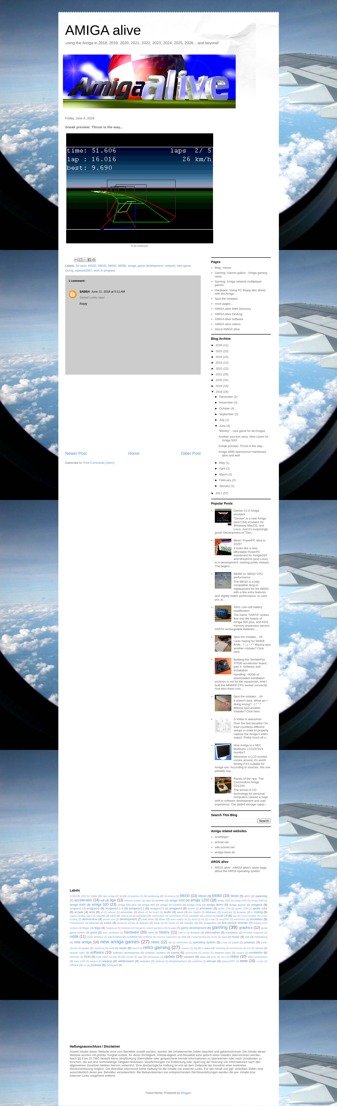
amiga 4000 (78, 904)
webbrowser (126, 961)
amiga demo (215, 904)
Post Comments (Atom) (98, 462)
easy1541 (224, 919)
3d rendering (151, 896)
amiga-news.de (225, 852)
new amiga (82, 942)
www (244, 961)
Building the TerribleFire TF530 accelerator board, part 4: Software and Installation (250, 665)
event (107, 923)
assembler (126, 912)
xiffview (74, 964)
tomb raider (102, 957)
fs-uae (172, 927)
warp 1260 (79, 961)
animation (205, 908)
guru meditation (111, 932)
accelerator (83, 900)
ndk (247, 936)
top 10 (116, 956)
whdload (159, 961)
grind (93, 932)
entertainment (77, 923)
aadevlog (261, 896)
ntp (170, 942)
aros (92, 912)
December (226, 396)
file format (170, 923)
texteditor (75, 957)
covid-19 (221, 915)
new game (184, 265)
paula (235, 942)
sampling (220, 948)
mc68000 (132, 936)
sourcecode (191, 953)
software (97, 952)
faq (133, 923)
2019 (219, 386)
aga (113, 900)
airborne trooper (132, 900)
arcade (79, 912)
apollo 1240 (224, 908)
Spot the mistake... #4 (248, 696)
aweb (180, 912)
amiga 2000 (224, 900)
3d (120, 896)
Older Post (191, 453)
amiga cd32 (194, 904)
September (227, 414)
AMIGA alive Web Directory (233, 308)
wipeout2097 (83, 270)
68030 (92, 265)
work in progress (104, 270)
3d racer (81, 265)
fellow (157, 923)
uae (140, 956)
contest (208, 916)
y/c (84, 965)
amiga (132, 265)
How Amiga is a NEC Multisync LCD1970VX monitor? (248, 749)
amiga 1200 (199, 900)
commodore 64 (177, 916)
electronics (239, 919)
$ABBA (85, 291)
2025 (219, 351)
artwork (112, 912)
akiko (148, 900)
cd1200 (100, 915)
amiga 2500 (240, 900)
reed (111, 948)
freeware (125, 928)
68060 (112, 265)
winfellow (197, 961)
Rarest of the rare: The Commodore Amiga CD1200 (249, 782)
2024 (219, 357)
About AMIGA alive (227, 329)
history (164, 932)
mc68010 (147, 937)
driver (162, 919)
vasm (213, 957)
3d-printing (169, 896)
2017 (219, 493)
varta (203, 956)
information (212, 932)
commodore (158, 916)
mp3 (224, 936)
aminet (191, 908)
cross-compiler (249, 916)
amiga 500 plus (127, 904)
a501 (247, 896)
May (222, 462)
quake (85, 948)
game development (150, 265)
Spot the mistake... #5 (248, 637)
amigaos (256, 904)
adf (102, 900)
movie (214, 937)
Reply (83, 303)
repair (123, 948)
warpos (94, 961)
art (102, 912)
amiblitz (160, 900)
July (222, 420)
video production (257, 956)
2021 (219, 374)
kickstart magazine (253, 932)
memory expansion (167, 937)
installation (232, 932)
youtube (96, 965)
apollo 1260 (241, 908)
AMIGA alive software (229, 319)
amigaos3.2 (136, 908)
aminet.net (222, 842)
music (236, 937)
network (170, 265)
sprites (206, 953)
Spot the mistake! (226, 298)
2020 (219, 380)
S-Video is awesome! (248, 719)
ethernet (94, 922)
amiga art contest (170, 904)
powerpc (249, 942)
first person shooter (235, 923)
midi (183, 936)
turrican (129, 957)
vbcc (223, 957)
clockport (141, 915)
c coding (257, 912)
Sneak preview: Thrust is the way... (241, 446)
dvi (202, 919)
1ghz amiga (108, 896)
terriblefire (256, 952)
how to (182, 932)
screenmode (235, 948)
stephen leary (222, 952)
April (222, 468)
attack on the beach (148, 912)
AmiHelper (222, 837)
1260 (83, 896)
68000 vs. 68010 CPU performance (248, 575)
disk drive (148, 919)
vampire (189, 956)
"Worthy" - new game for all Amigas (241, 431)
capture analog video (81, 916)
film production (207, 922)
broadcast (227, 912)
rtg (195, 948)
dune (194, 919)
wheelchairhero (178, 961)
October (225, 408)
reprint (135, 948)
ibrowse (195, 932)
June (223, 426)
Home (133, 453)
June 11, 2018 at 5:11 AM (108, 291)
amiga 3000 (257, 900)
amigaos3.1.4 (114, 908)
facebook (122, 923)
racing (69, 270)
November (226, 402)
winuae (211, 961)
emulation (256, 919)
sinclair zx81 (77, 952)
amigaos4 (175, 908)
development (128, 919)
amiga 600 (148, 904)
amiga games (237, 904)
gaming (220, 927)
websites (145, 961)
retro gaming (156, 947)
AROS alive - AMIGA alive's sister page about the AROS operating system (241, 869)
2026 (219, 345)
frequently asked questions (149, 928)
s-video (206, 948)
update (169, 956)
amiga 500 (100, 904)
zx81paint (112, 964)
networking (260, 936)
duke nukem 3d (178, 919)
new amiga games (120, 941)
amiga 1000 (177, 900)
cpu (235, 916)
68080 (122, 265)
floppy (85, 927)
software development (126, 952)
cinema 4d (126, 916)
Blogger (186, 1093)
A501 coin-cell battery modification (248, 608)
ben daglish (194, 912)
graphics (245, 928)
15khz (93, 896)
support (240, 953)
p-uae (224, 942)
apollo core (259, 908)
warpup (107, 961)
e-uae (212, 919)
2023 (219, 362)
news (155, 942)
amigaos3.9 (157, 908)
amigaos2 (76, 908)
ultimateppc (153, 957)
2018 (219, 391)
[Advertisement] (133, 413)
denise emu (109, 919)
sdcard (259, 948)
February (225, 480)
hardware (131, 932)
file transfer (187, 922)
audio (167, 912)
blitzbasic (210, 912)
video (234, 956)
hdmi (151, 932)
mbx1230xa (115, 936)
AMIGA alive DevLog (228, 314)
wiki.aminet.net (225, 847)
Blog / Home (223, 267)
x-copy (259, 961)
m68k (74, 937)
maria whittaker (95, 937)
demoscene (89, 919)
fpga (97, 928)
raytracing (99, 948)
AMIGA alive (103, 30)
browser (241, 912)
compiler (194, 915)
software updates (155, 952)
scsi (249, 948)
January (225, 486)
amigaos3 (93, 908)
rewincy (185, 948)
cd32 (113, 915)
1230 (73, 896)
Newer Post (76, 453)
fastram (144, 922)
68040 (102, 265)
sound (175, 952)
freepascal (111, 928)
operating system (204, 942)
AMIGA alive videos (228, 324)
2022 (219, 368)
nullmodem (182, 942)
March (223, 474)
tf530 (87, 956)
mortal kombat (198, 937)
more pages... (224, 303)
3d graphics (133, 896)
